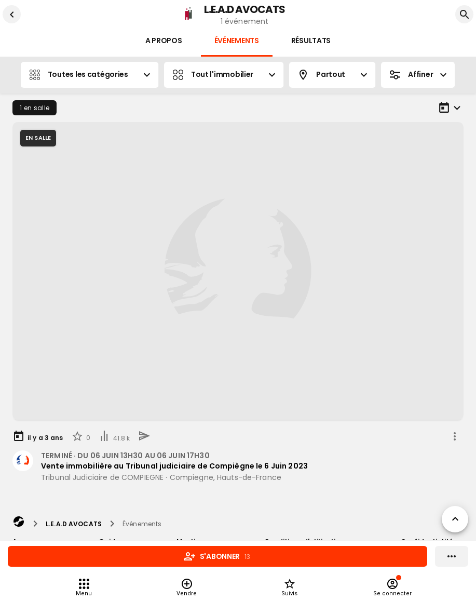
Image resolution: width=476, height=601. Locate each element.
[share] (455, 436)
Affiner (418, 75)
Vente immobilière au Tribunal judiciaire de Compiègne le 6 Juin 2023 (174, 466)
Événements (236, 40)
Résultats (311, 40)
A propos (163, 40)
